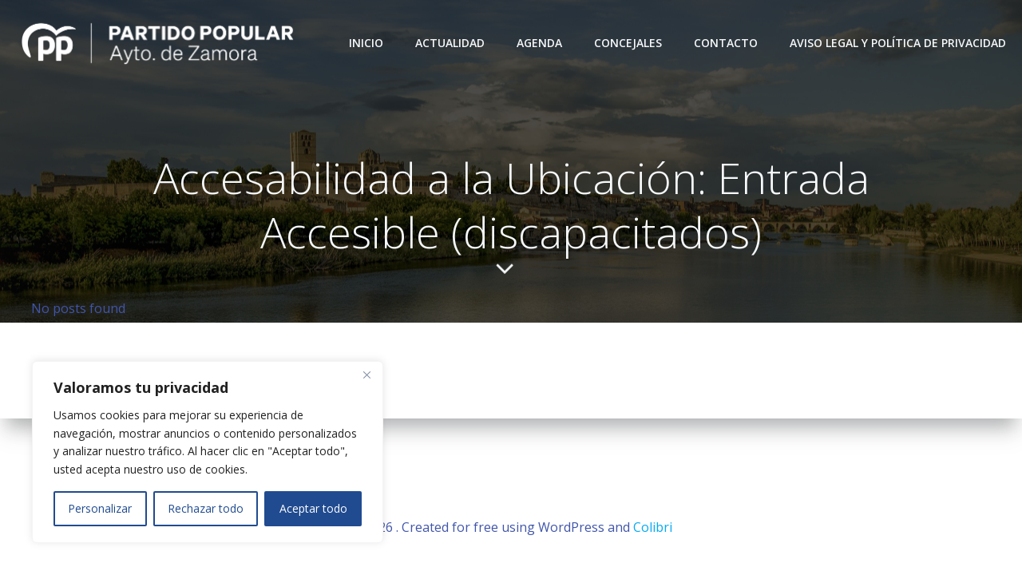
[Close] (366, 374)
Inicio (366, 42)
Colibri (652, 527)
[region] (207, 452)
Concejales (628, 42)
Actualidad (450, 42)
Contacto (726, 42)
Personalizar (100, 508)
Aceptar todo (313, 508)
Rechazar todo (206, 508)
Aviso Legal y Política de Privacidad (898, 42)
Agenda (539, 42)
